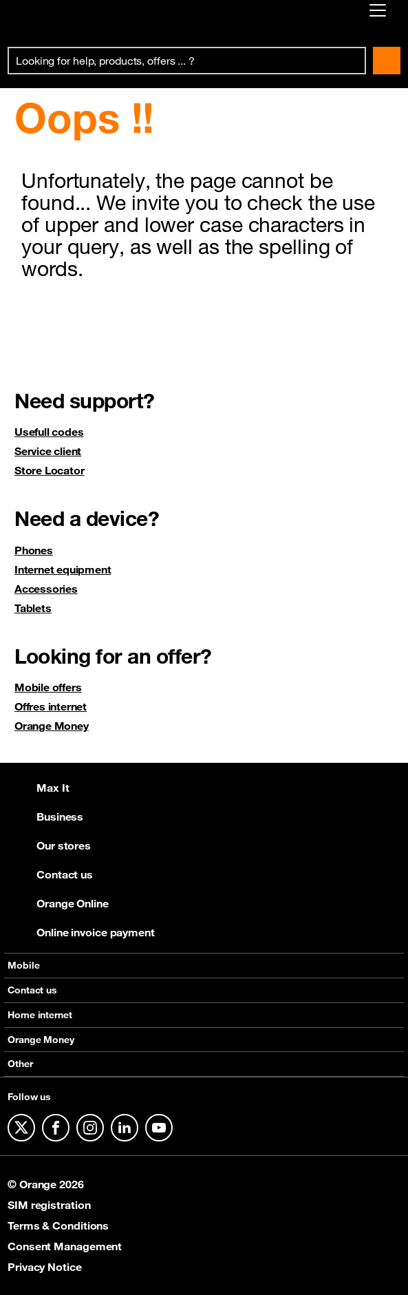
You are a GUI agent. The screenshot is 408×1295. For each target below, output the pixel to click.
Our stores (49, 845)
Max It (38, 787)
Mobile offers (47, 687)
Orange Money (51, 725)
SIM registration (49, 1205)
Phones (33, 550)
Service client (47, 451)
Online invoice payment (81, 932)
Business (45, 816)
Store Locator (49, 470)
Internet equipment (62, 569)
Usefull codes (48, 431)
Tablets (33, 608)
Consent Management (65, 1246)
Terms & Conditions (58, 1225)
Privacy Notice (45, 1267)
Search (386, 60)
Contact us (50, 874)
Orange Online (58, 903)
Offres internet (50, 706)
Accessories (46, 588)
